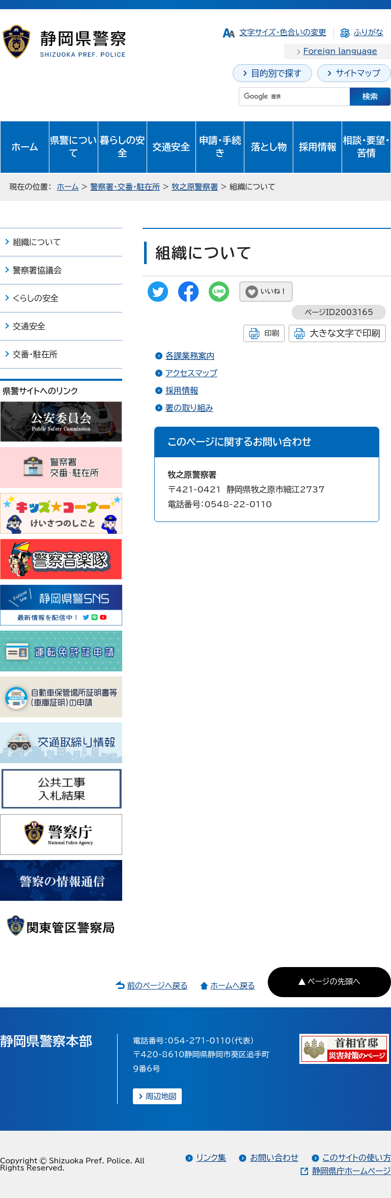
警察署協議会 (37, 270)
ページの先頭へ (334, 981)
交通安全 (171, 146)
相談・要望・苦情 (366, 147)
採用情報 (318, 146)
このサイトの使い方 (357, 1158)
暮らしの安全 (122, 147)
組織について (37, 242)
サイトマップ (358, 73)
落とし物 (269, 146)
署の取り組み (189, 408)
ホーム (24, 146)
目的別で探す (276, 73)
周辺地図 (161, 1096)
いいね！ (274, 291)
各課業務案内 (189, 356)
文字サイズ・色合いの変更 (282, 32)
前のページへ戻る (157, 985)
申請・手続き (220, 147)
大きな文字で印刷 (345, 333)
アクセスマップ (191, 373)
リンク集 (211, 1158)
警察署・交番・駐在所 (125, 187)
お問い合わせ (274, 1158)
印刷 (271, 333)
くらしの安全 (36, 298)
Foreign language (340, 51)
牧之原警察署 (195, 187)
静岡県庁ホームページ (351, 1171)
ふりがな (368, 32)
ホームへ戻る (232, 985)
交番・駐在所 (35, 354)
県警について (73, 147)
